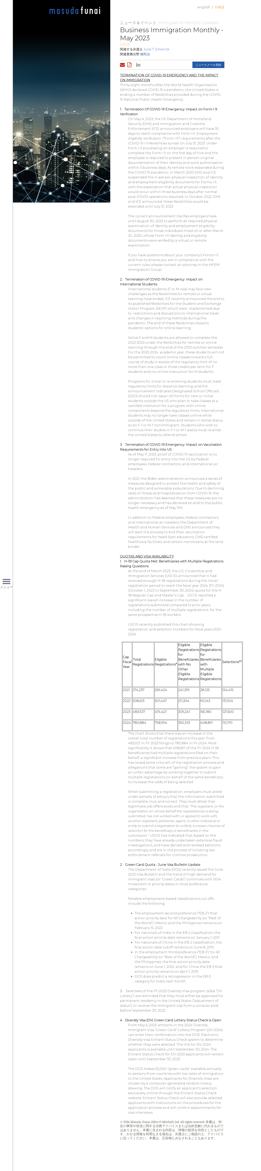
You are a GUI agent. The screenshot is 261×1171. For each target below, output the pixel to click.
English (203, 7)
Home (75, 10)
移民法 (145, 54)
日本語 (219, 7)
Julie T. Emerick (156, 49)
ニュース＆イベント (138, 22)
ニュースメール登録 (208, 65)
